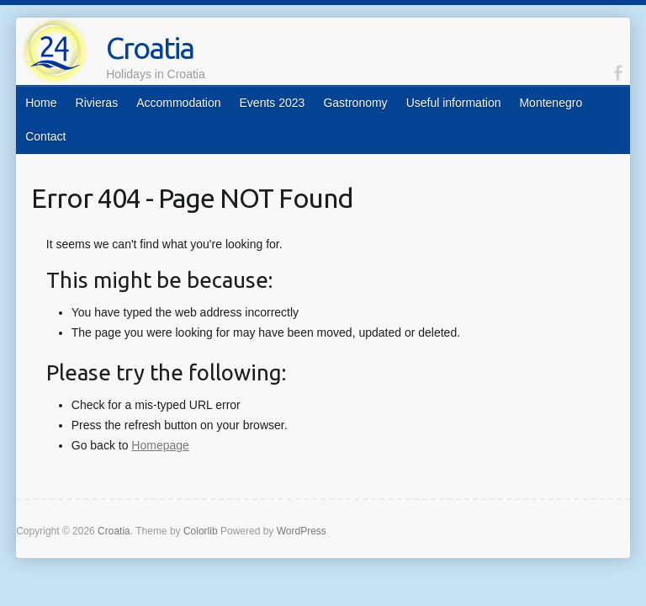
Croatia (149, 47)
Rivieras (97, 102)
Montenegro (550, 102)
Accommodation (178, 102)
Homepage (160, 445)
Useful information (453, 102)
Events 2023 (272, 102)
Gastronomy (355, 102)
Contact (45, 136)
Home (40, 102)
